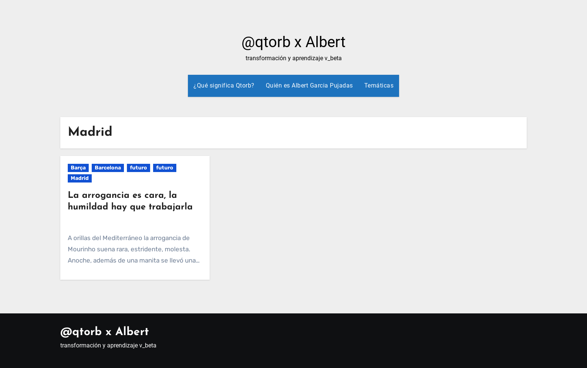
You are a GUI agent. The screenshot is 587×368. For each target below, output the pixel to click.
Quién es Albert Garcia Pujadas (309, 85)
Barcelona (108, 168)
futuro (138, 168)
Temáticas (379, 85)
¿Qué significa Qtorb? (224, 85)
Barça (78, 168)
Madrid (80, 178)
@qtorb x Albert (293, 42)
